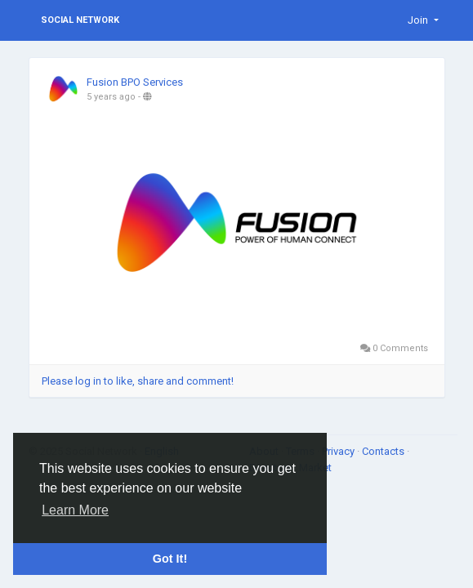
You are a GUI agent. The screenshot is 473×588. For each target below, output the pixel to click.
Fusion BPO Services (135, 82)
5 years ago (111, 96)
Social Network (80, 20)
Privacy (339, 451)
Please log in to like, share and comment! (138, 381)
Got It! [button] (170, 558)
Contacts (384, 451)
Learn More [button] (75, 510)
